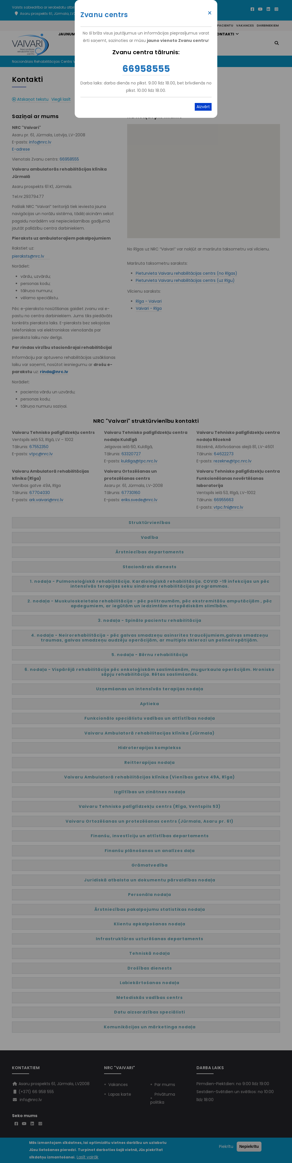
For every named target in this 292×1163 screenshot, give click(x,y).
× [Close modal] (209, 13)
